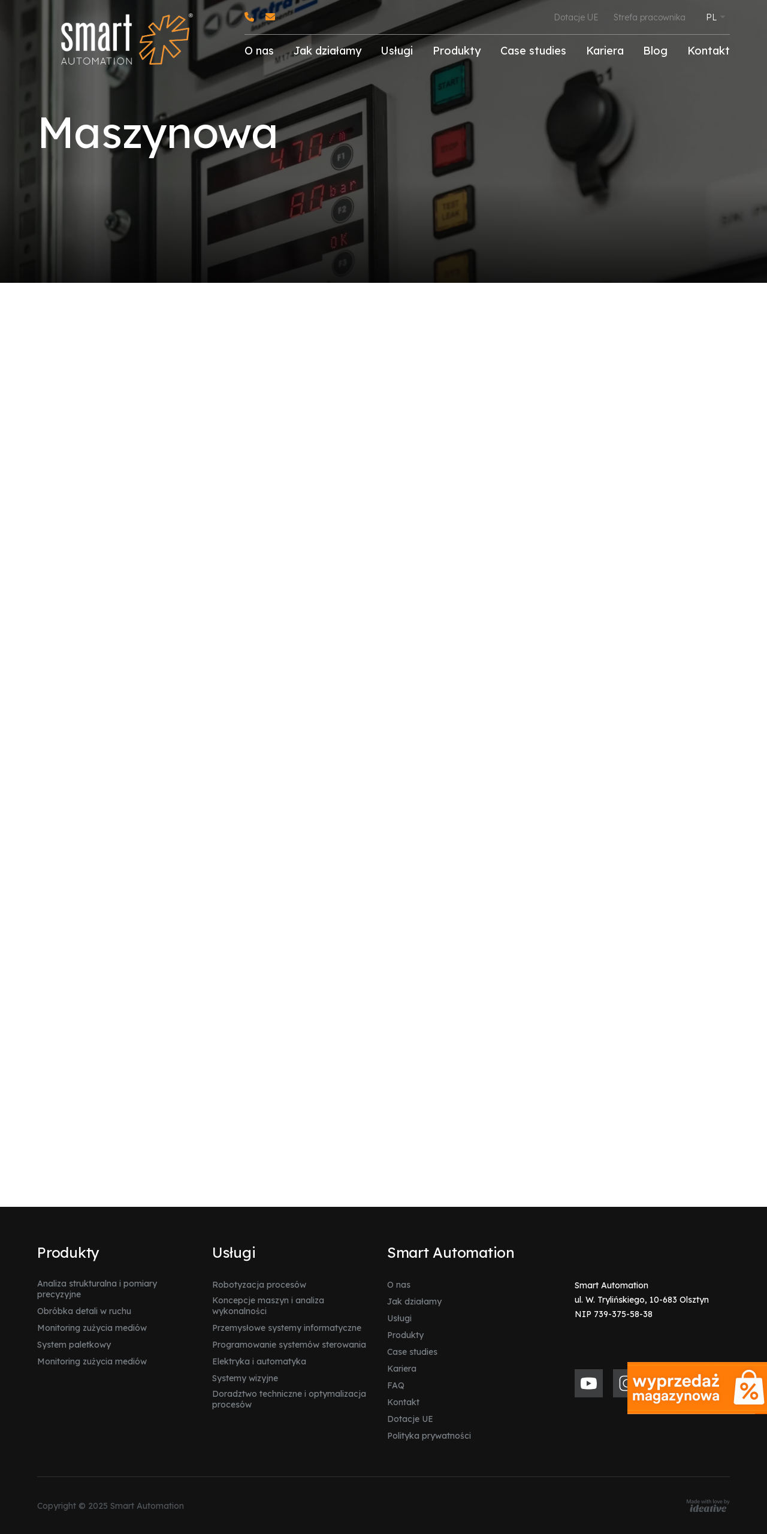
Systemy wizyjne (245, 1378)
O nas (259, 51)
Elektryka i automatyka (259, 1361)
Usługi (397, 51)
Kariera (605, 51)
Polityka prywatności (429, 1435)
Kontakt (708, 51)
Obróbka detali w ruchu (84, 1311)
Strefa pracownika (650, 17)
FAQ (395, 1385)
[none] (715, 14)
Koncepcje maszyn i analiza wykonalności (268, 1305)
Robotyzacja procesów (259, 1284)
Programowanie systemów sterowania (289, 1344)
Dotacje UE (576, 17)
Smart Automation (451, 1252)
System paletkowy (74, 1344)
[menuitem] (715, 17)
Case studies (533, 51)
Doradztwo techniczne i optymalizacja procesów (289, 1399)
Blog (655, 51)
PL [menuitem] (711, 17)
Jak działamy (327, 51)
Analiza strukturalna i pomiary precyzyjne (97, 1289)
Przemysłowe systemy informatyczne (286, 1327)
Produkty (457, 51)
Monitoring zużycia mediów (92, 1327)
